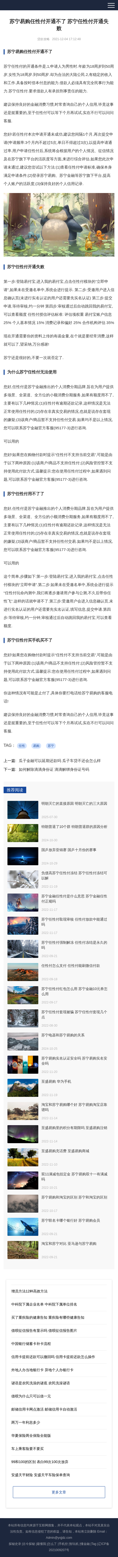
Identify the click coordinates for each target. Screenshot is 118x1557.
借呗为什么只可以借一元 (31, 1396)
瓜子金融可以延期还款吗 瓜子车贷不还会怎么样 (60, 760)
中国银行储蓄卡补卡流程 (31, 1344)
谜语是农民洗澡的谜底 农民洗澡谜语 (40, 1383)
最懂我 (41, 1544)
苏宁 (51, 746)
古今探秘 (29, 1544)
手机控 (63, 1544)
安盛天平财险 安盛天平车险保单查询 (40, 1475)
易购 (36, 746)
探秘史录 (15, 1544)
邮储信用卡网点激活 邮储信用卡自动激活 (44, 1409)
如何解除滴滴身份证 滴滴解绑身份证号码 (54, 769)
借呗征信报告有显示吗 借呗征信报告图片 (44, 1330)
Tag (93, 1544)
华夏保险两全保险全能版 (31, 1435)
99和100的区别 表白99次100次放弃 (39, 1462)
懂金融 (85, 1544)
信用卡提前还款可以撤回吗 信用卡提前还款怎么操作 (53, 1357)
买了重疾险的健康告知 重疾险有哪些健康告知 (47, 1317)
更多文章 (59, 1492)
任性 (22, 746)
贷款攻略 (43, 39)
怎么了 (52, 1544)
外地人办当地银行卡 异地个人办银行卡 (42, 1370)
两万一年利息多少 (25, 1422)
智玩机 (74, 1544)
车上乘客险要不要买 (27, 1449)
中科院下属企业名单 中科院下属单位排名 (44, 1304)
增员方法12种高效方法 (29, 1291)
